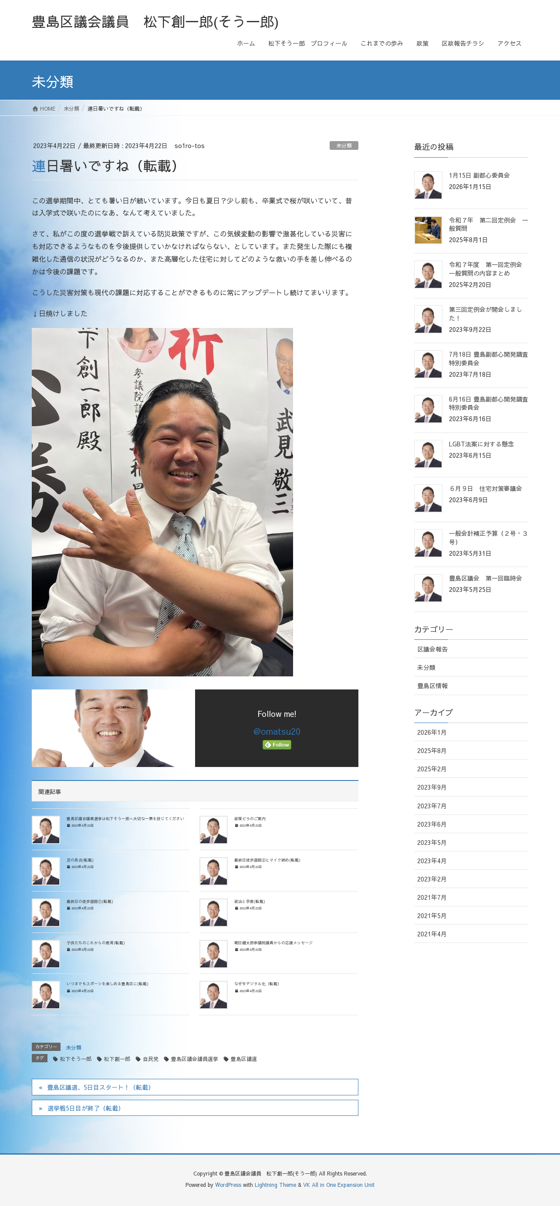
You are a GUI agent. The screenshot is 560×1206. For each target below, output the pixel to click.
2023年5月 (432, 842)
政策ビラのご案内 (250, 818)
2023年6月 (432, 824)
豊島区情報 (432, 685)
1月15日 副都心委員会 (479, 175)
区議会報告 (432, 649)
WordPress (228, 1184)
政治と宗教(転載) (249, 901)
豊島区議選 (244, 1058)
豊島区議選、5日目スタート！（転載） (100, 1087)
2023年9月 (432, 787)
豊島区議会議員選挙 (194, 1058)
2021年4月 (432, 933)
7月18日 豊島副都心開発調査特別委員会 (488, 358)
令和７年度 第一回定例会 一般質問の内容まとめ (488, 268)
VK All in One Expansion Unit (338, 1184)
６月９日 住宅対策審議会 (485, 488)
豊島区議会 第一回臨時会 (485, 578)
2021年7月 (432, 897)
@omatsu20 (276, 731)
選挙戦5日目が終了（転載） (85, 1108)
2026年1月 (432, 732)
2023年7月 (432, 805)
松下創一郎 (117, 1058)
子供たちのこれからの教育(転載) (96, 942)
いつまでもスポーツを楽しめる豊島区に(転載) (107, 983)
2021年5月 (432, 915)
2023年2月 (432, 879)
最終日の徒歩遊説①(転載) (90, 901)
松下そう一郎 (75, 1058)
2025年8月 (432, 750)
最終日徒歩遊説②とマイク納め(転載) (267, 859)
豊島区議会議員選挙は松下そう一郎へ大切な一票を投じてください (125, 818)
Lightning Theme (275, 1184)
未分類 (344, 145)
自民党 (151, 1058)
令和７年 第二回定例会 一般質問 (488, 224)
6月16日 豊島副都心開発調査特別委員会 (488, 403)
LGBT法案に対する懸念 (481, 443)
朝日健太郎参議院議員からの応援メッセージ (273, 942)
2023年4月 (432, 860)
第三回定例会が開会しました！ (485, 313)
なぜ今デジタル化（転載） (257, 983)
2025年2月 (432, 768)
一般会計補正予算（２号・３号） (488, 537)
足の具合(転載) (80, 859)
